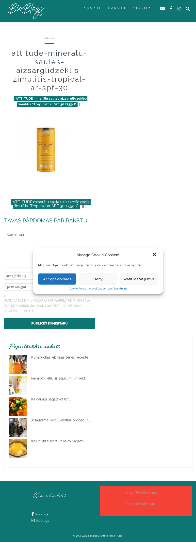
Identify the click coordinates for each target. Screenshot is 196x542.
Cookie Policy (77, 288)
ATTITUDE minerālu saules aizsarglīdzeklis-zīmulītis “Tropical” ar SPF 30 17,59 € (51, 101)
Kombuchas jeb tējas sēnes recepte (59, 357)
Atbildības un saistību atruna (108, 288)
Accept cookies (57, 279)
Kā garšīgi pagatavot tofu (50, 399)
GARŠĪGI (117, 8)
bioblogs (41, 514)
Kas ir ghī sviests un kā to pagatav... (58, 441)
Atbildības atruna (111, 535)
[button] (155, 255)
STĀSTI (140, 8)
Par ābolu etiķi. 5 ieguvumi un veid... (59, 378)
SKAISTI (92, 8)
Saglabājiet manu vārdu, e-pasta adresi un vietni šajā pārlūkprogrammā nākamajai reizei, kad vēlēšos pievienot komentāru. (47, 305)
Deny (97, 279)
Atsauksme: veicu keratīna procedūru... (61, 420)
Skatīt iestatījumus (139, 279)
